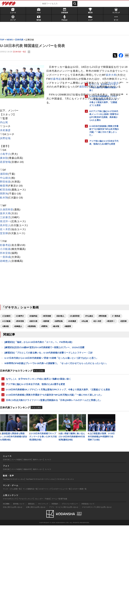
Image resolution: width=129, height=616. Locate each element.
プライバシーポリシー (70, 594)
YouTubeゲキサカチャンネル (13, 570)
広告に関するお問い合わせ (12, 598)
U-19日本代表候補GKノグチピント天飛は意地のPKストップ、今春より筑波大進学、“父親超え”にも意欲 (41, 443)
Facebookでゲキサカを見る (101, 199)
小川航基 (6, 277)
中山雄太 (34, 110)
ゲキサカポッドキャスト (65, 570)
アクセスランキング (25, 589)
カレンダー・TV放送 (42, 589)
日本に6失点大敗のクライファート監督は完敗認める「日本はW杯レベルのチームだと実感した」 (42, 461)
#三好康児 (8, 344)
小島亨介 (6, 182)
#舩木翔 (32, 365)
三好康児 (6, 245)
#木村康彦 (60, 354)
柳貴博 (5, 213)
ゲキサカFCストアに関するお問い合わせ (97, 598)
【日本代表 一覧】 (21, 52)
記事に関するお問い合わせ (35, 598)
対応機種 (6, 594)
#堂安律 (46, 359)
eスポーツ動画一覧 (79, 579)
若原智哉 (6, 190)
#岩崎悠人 (70, 359)
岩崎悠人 (6, 289)
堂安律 (5, 261)
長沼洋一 (6, 249)
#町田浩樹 (48, 344)
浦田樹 (12, 114)
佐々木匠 (6, 257)
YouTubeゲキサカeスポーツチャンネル (40, 570)
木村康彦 (6, 158)
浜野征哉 (6, 166)
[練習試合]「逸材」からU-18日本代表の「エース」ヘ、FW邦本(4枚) (40, 380)
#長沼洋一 (33, 359)
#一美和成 (50, 349)
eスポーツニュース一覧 (62, 579)
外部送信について (87, 594)
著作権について (18, 594)
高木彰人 (6, 253)
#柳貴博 (44, 365)
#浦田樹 (34, 354)
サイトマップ (43, 594)
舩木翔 (5, 225)
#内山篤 (7, 359)
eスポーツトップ (45, 579)
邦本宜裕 (6, 281)
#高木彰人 (62, 344)
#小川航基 (64, 349)
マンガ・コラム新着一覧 (12, 579)
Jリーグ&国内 (16, 550)
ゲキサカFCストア (9, 589)
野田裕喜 (6, 209)
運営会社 (31, 594)
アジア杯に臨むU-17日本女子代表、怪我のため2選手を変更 (36, 436)
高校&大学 (27, 550)
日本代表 (6, 550)
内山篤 (5, 150)
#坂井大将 (21, 354)
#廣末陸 (57, 359)
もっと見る (41, 423)
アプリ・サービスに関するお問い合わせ (63, 598)
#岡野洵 (20, 365)
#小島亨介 (21, 344)
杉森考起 (6, 273)
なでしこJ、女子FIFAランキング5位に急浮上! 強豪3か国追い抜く (40, 431)
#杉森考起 (35, 344)
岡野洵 (5, 221)
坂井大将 (6, 241)
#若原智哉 (8, 365)
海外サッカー (38, 550)
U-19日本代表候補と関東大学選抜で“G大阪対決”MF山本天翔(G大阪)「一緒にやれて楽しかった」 (41, 452)
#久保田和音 (9, 349)
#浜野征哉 (47, 354)
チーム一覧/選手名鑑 (59, 589)
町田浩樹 (6, 217)
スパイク (48, 550)
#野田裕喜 (37, 349)
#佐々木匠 (20, 359)
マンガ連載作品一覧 (30, 579)
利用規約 (55, 594)
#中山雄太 (23, 349)
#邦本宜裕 (8, 354)
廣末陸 (5, 186)
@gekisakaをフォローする (101, 192)
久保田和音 (8, 237)
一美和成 (6, 285)
